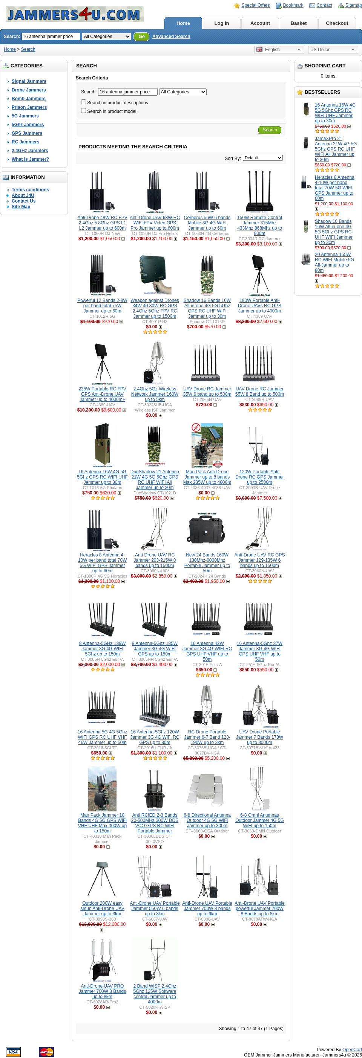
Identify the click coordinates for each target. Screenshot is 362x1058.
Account (260, 23)
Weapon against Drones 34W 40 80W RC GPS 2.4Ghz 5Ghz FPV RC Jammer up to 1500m (154, 308)
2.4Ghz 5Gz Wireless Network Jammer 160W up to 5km (154, 394)
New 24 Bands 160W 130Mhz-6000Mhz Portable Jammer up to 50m (207, 562)
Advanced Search (171, 36)
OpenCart (352, 1049)
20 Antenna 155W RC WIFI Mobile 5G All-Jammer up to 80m (334, 262)
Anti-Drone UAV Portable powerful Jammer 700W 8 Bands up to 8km (260, 908)
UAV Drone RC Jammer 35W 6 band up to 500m (207, 391)
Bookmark (293, 5)
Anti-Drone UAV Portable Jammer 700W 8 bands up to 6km (207, 908)
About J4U (23, 195)
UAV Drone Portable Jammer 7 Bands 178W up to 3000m (259, 737)
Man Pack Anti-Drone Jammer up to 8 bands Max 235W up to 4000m (207, 477)
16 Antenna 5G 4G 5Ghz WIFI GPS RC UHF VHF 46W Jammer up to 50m (102, 737)
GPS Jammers (27, 133)
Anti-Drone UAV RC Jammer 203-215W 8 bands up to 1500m (154, 560)
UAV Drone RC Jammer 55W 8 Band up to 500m (259, 391)
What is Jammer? (30, 159)
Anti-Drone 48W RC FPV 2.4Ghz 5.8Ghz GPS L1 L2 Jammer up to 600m (102, 223)
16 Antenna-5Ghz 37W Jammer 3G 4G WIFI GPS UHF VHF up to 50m (259, 651)
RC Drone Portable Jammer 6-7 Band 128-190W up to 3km (207, 737)
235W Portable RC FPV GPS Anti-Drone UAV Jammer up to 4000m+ (102, 394)
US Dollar (320, 49)
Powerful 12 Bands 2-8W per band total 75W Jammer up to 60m (102, 306)
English (268, 49)
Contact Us (23, 201)
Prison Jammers (29, 107)
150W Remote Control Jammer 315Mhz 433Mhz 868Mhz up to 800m (259, 225)
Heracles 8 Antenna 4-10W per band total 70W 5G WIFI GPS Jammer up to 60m (334, 188)
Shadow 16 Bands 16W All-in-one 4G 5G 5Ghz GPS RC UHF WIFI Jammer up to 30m (334, 232)
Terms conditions (30, 189)
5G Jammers (25, 116)
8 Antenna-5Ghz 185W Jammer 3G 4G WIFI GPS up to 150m (155, 649)
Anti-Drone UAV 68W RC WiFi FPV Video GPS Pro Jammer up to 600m (155, 223)
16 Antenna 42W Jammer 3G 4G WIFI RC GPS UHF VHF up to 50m (207, 651)
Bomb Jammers (29, 98)
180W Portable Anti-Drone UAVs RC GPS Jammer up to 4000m (259, 306)
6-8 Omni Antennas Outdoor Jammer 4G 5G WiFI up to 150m (259, 820)
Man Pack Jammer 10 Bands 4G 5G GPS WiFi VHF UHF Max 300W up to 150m (102, 823)
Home (183, 23)
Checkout (337, 23)
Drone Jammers (29, 90)
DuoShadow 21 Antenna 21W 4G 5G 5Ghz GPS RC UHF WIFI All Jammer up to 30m (154, 479)
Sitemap (353, 5)
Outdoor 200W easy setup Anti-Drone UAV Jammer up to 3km (102, 908)
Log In (222, 23)
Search (28, 49)
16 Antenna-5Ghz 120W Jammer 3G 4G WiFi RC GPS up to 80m (154, 737)
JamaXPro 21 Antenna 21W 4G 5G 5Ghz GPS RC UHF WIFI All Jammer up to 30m (336, 149)
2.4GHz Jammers (30, 150)
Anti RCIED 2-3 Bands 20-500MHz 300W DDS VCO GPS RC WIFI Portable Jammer (154, 823)
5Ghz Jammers (28, 124)
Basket (299, 23)
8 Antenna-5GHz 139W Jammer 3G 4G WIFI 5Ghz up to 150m (102, 649)
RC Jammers (25, 142)
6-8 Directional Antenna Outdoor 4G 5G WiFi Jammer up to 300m (207, 820)
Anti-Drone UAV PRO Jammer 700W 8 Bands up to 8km (102, 991)
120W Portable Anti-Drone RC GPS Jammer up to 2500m (259, 477)
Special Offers (255, 5)
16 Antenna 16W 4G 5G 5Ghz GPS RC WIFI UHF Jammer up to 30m (335, 112)
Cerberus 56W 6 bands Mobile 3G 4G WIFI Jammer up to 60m (207, 223)
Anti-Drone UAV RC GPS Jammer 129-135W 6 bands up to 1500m (260, 560)
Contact (324, 5)
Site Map (21, 206)
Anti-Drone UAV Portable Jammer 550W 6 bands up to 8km (155, 908)
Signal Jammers (29, 81)
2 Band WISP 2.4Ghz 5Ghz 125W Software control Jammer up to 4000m (154, 994)
